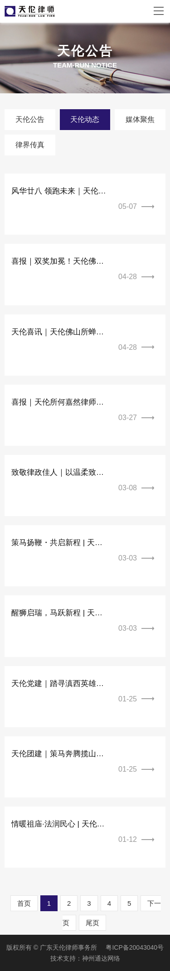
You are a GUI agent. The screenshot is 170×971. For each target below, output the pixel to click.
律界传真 (29, 145)
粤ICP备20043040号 (135, 947)
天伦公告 (29, 119)
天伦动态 (84, 119)
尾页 (92, 923)
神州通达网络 (101, 958)
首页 (24, 903)
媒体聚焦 (140, 119)
